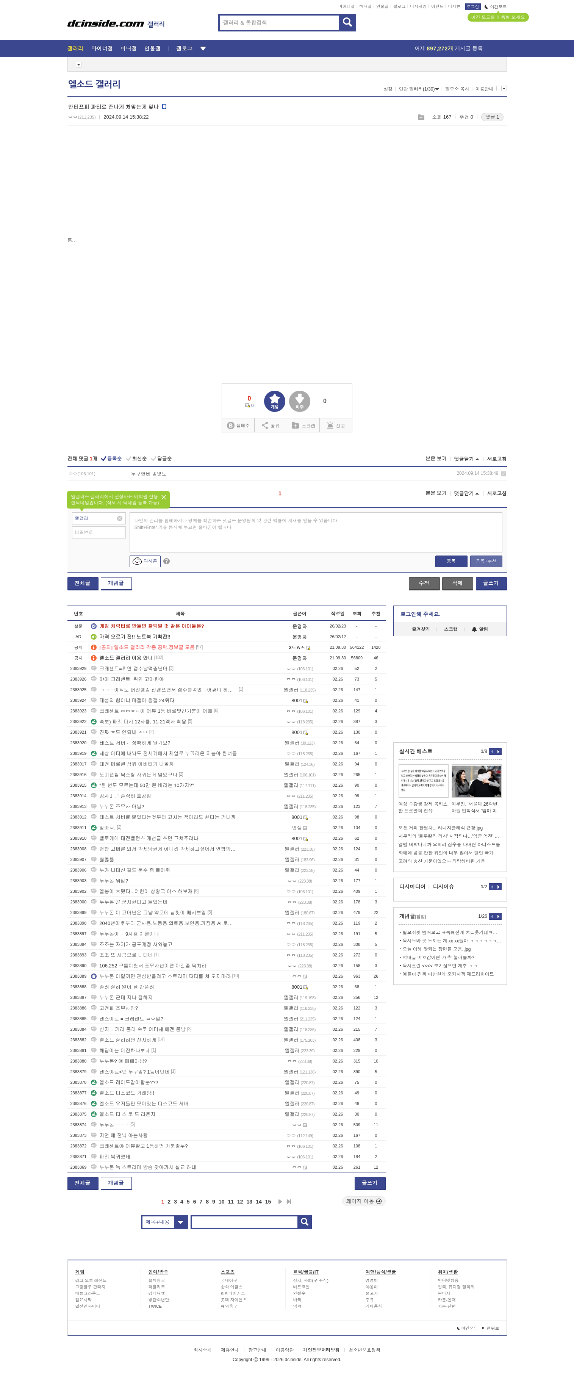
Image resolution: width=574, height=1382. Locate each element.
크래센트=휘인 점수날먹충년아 (129, 668)
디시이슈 (443, 887)
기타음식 (374, 1306)
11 (231, 1202)
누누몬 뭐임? (109, 881)
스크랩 (420, 117)
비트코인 (301, 1287)
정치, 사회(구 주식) (311, 1280)
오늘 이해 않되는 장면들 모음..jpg (437, 949)
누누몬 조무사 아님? (117, 806)
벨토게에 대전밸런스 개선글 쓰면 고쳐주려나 (144, 838)
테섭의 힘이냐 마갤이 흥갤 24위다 (132, 700)
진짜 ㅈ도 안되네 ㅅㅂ (119, 732)
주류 (370, 1299)
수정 (424, 583)
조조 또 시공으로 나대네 (122, 955)
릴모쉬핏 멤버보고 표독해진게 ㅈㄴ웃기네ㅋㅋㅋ (452, 932)
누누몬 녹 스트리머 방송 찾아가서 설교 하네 (143, 1167)
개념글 (116, 583)
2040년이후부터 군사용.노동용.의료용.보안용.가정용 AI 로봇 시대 (164, 923)
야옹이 (372, 1287)
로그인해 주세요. (420, 614)
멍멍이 (372, 1280)
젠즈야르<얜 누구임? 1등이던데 (130, 1072)
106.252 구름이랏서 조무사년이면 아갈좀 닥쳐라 (148, 966)
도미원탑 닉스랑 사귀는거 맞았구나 (134, 775)
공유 (271, 425)
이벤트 (437, 6)
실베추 (238, 425)
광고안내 (257, 1350)
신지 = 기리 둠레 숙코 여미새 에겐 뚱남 (138, 1029)
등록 (451, 561)
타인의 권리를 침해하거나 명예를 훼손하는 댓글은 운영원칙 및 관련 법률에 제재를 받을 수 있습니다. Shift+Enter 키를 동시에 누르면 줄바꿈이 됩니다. (237, 524)
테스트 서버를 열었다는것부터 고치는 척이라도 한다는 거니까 (163, 817)
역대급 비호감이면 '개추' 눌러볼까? (438, 957)
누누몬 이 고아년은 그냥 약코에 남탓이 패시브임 (148, 913)
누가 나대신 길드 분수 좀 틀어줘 (130, 870)
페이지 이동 (364, 1201)
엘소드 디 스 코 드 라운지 (123, 1114)
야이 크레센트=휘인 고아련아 (127, 679)
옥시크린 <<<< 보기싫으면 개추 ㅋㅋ (440, 966)
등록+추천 (485, 561)
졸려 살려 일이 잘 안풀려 (122, 987)
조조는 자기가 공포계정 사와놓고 (131, 944)
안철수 (299, 1293)
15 (268, 1202)
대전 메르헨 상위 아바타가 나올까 (132, 764)
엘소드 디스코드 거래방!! (122, 1093)
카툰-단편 (447, 1306)
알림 (480, 629)
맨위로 (490, 1328)
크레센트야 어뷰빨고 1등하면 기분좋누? (139, 1146)
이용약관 (285, 1350)
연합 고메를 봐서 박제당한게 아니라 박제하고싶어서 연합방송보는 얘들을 (164, 849)
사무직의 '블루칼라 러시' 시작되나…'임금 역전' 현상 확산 (450, 836)
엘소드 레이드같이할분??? (124, 1082)
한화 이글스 (232, 1287)
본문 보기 (436, 459)
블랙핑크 (157, 1280)
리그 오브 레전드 (91, 1280)
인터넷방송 (448, 1280)
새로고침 (497, 459)
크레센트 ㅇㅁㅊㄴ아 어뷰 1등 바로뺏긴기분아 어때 (151, 711)
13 (250, 1202)
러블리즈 (157, 1287)
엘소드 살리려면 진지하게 (123, 1040)
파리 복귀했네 (110, 1157)
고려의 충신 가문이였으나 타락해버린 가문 (442, 861)
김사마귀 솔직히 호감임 (121, 796)
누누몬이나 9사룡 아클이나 (125, 934)
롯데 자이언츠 (234, 1299)
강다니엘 (157, 1293)
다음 (280, 1201)
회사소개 (203, 1350)
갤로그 (399, 6)
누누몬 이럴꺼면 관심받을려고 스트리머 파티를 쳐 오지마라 (161, 976)
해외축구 (229, 1306)
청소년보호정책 (364, 1350)
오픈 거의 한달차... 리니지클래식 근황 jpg (441, 828)
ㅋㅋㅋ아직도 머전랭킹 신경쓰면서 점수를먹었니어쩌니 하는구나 (164, 690)
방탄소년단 (159, 1299)
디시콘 (454, 6)
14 (259, 1202)
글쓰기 (491, 583)
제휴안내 (230, 1350)
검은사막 (83, 1299)
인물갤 (382, 6)
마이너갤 (346, 6)
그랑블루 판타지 (90, 1287)
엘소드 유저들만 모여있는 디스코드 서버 (139, 1104)
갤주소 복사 (457, 89)
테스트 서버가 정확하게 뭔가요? (130, 743)
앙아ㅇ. (103, 828)
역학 (297, 1306)
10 (222, 1202)
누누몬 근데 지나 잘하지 (122, 997)
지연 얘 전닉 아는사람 (119, 1135)
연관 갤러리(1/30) (419, 89)
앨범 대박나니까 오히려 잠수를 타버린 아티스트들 (449, 844)
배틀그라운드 (87, 1293)
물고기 (372, 1293)
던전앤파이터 (87, 1306)
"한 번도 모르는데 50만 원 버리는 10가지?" (142, 785)
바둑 (297, 1299)
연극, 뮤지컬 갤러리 (456, 1287)
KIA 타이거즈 (233, 1293)
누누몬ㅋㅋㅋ (110, 1125)
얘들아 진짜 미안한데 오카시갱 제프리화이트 (448, 974)
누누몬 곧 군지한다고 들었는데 (129, 902)
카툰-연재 (447, 1299)
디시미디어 (412, 887)
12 (240, 1202)
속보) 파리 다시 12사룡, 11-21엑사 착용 (138, 722)
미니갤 (365, 6)
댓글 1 (492, 117)
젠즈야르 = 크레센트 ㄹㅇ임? (127, 1019)
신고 (336, 425)
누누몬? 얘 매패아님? (119, 1061)
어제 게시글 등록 (449, 48)
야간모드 (496, 7)
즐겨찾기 (421, 629)
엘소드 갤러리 (94, 84)
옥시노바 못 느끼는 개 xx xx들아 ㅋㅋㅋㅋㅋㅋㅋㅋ (452, 941)
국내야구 (229, 1280)
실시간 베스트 (416, 751)
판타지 (444, 1293)
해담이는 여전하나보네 (120, 1050)
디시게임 (418, 6)
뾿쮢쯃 (102, 859)
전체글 (83, 583)
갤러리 (75, 48)
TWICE (155, 1306)
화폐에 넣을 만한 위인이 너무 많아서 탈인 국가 (446, 853)
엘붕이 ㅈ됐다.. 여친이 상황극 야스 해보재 (141, 891)
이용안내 (484, 89)
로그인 (473, 7)
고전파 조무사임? (114, 1008)
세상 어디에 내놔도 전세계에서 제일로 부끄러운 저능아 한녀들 (164, 753)
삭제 (503, 473)
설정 (388, 89)
